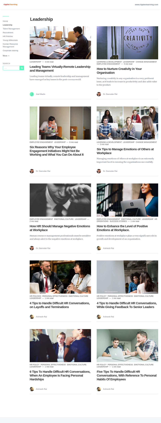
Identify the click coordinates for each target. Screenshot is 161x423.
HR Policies (8, 36)
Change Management (146, 62)
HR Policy (102, 296)
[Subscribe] (22, 68)
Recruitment (8, 32)
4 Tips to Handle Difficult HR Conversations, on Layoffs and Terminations (60, 305)
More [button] (6, 56)
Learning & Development (109, 62)
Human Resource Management (10, 45)
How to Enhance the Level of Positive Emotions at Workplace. (122, 228)
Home (5, 21)
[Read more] (60, 42)
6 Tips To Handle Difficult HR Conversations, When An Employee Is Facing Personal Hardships (60, 375)
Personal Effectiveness (55, 296)
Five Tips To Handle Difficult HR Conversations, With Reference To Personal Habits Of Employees (126, 375)
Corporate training (10, 50)
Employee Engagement (108, 64)
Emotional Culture (64, 219)
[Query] (11, 68)
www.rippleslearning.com (146, 5)
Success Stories (118, 221)
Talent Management (11, 29)
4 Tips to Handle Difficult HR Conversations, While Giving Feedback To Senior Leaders (127, 305)
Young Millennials (10, 40)
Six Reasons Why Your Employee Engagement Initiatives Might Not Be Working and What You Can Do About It (57, 150)
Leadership (7, 25)
